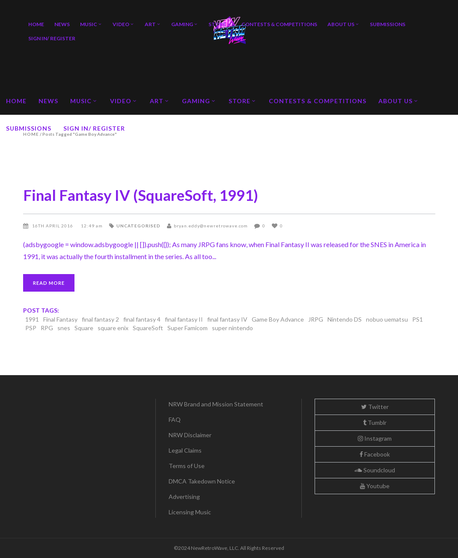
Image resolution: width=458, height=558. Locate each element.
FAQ (175, 419)
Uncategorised (138, 225)
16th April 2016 (53, 225)
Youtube (375, 485)
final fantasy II (184, 319)
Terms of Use (187, 465)
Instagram (375, 438)
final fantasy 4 (142, 319)
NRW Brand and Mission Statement (216, 404)
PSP (30, 327)
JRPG (315, 319)
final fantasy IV (227, 319)
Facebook (375, 454)
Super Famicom (187, 327)
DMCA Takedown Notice (202, 481)
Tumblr (375, 422)
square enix (113, 327)
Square (83, 327)
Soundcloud (374, 470)
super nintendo (232, 327)
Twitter (375, 406)
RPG (47, 327)
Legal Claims (185, 450)
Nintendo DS (344, 319)
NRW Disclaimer (190, 435)
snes (63, 327)
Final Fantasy (60, 319)
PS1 (417, 319)
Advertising (184, 496)
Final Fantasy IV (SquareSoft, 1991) (140, 195)
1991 (32, 319)
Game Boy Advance (278, 319)
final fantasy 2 (100, 319)
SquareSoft (148, 327)
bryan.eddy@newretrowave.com (211, 225)
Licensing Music (190, 512)
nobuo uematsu (387, 319)
